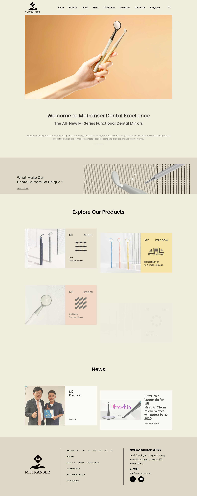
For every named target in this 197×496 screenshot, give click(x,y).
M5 (100, 450)
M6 (105, 450)
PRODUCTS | (74, 450)
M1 (84, 450)
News (96, 7)
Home (61, 7)
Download (125, 7)
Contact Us (140, 7)
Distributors (109, 7)
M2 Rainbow (75, 421)
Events (72, 446)
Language (155, 7)
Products (73, 7)
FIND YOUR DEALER (76, 474)
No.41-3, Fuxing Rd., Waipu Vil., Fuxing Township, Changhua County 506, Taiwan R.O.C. (147, 459)
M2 (89, 450)
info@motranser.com (140, 473)
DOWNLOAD (73, 480)
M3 (94, 450)
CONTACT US (73, 468)
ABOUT (70, 456)
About (85, 7)
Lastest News (93, 462)
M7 (111, 450)
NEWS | (71, 462)
